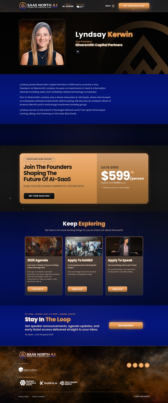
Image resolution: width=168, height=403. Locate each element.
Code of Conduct (38, 396)
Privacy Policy (24, 396)
